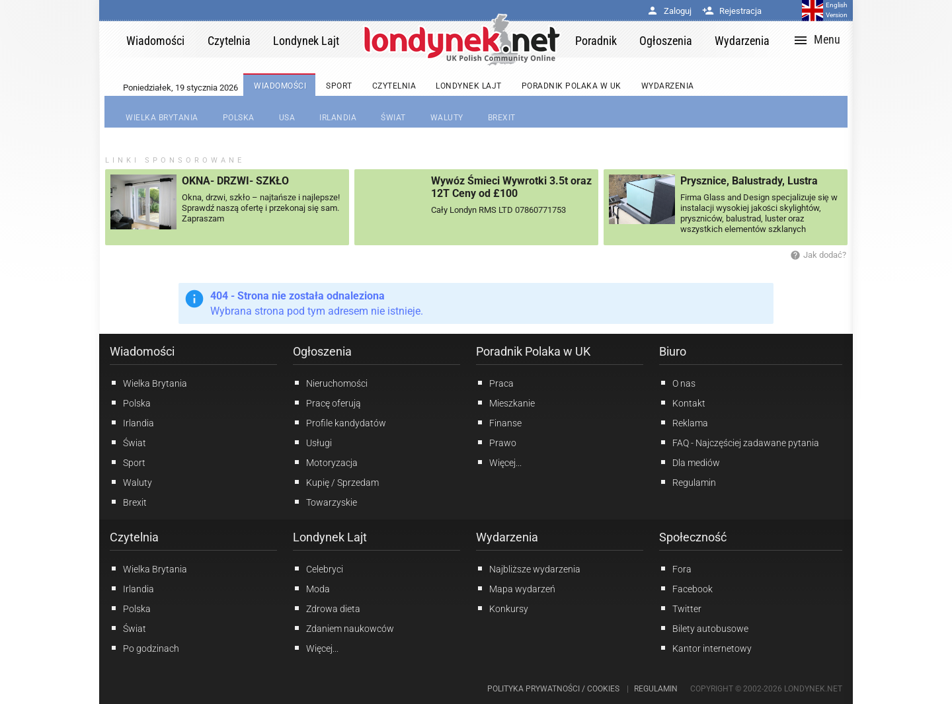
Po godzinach (144, 648)
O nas (677, 382)
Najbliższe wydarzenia (528, 568)
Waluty (131, 482)
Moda (311, 588)
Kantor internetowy (705, 648)
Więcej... (315, 648)
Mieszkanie (505, 402)
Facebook (686, 588)
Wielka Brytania (148, 382)
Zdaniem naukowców (343, 628)
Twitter (680, 608)
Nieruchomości (330, 382)
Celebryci (318, 568)
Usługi (312, 442)
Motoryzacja (325, 462)
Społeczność (693, 537)
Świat (128, 442)
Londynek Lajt (330, 537)
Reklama (683, 422)
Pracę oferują (327, 402)
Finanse (499, 422)
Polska (130, 402)
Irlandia (132, 422)
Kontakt (682, 402)
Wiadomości (142, 351)
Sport (127, 462)
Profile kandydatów (339, 422)
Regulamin (687, 482)
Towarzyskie (325, 501)
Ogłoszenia (322, 351)
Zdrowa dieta (326, 608)
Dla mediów (689, 462)
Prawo (496, 442)
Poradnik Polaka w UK (533, 351)
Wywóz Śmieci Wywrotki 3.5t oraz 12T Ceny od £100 (511, 187)
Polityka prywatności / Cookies (553, 688)
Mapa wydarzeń (515, 588)
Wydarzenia (507, 537)
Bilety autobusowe (703, 628)
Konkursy (502, 608)
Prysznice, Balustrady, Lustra (749, 181)
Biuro (672, 351)
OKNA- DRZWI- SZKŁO (235, 181)
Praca (495, 382)
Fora (675, 568)
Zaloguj (669, 11)
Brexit (128, 501)
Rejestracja (732, 11)
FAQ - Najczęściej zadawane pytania (739, 442)
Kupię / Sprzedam (336, 482)
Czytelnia (134, 537)
